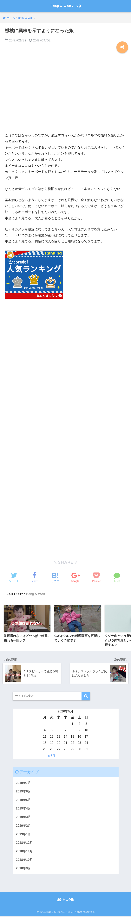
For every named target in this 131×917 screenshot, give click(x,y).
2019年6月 (24, 791)
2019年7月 (24, 782)
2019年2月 (24, 826)
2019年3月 (24, 817)
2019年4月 (24, 808)
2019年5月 (24, 800)
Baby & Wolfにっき (66, 6)
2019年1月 (24, 834)
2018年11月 (24, 852)
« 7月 (52, 755)
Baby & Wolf (36, 594)
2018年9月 (24, 869)
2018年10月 (24, 860)
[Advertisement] (65, 96)
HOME (65, 900)
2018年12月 (24, 843)
